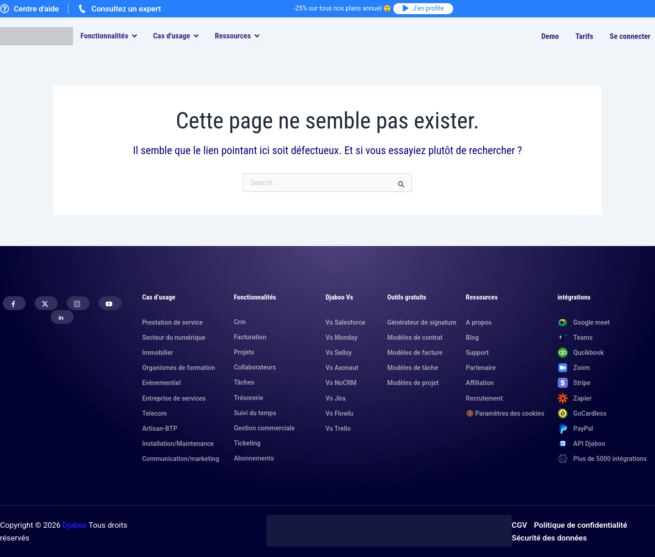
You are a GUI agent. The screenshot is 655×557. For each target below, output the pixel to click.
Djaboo (75, 525)
